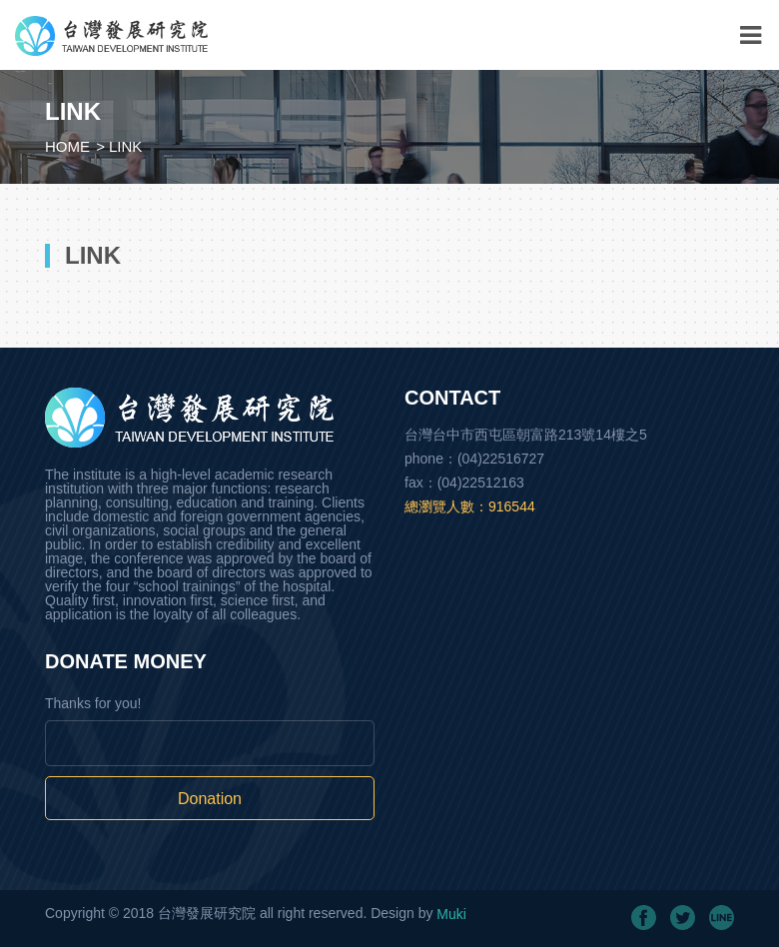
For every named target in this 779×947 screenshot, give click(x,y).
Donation (210, 798)
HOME (67, 146)
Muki (451, 914)
